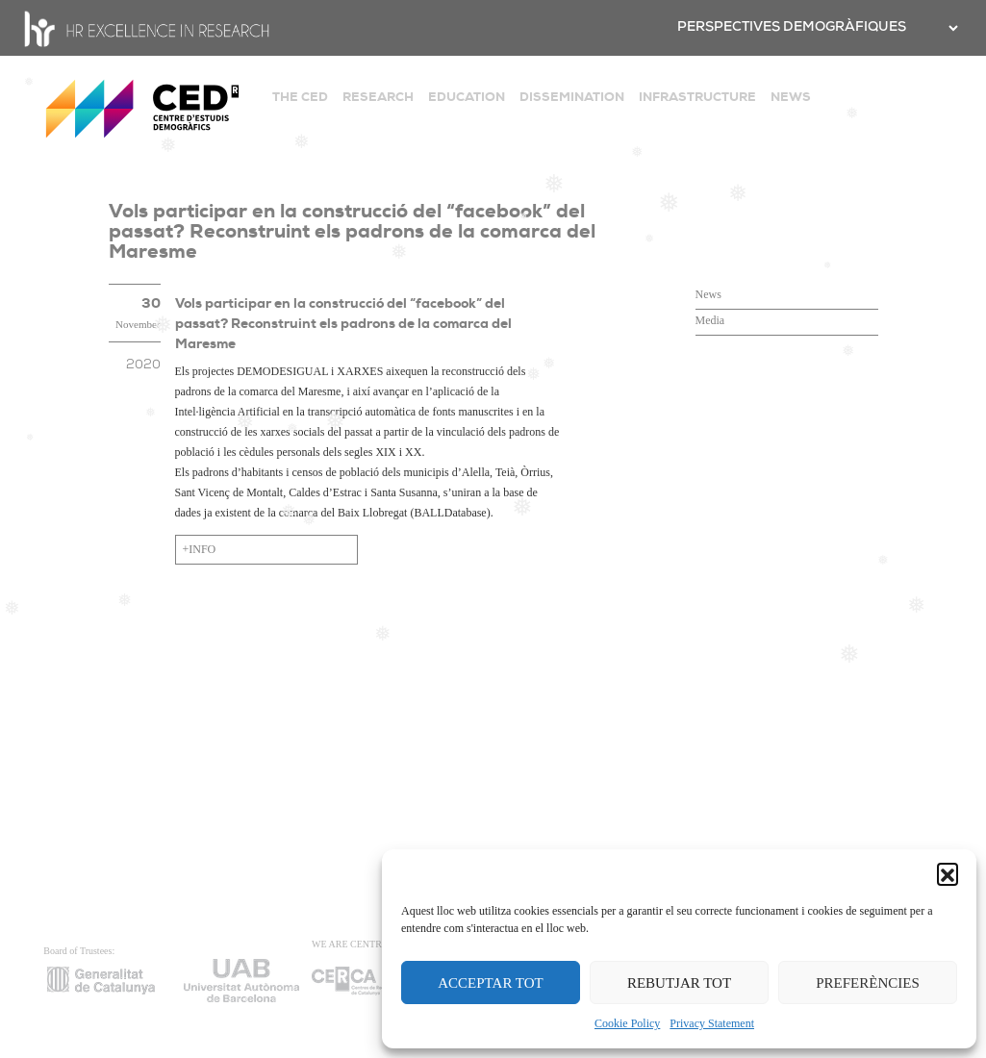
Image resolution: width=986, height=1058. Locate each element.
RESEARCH (378, 96)
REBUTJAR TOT (679, 983)
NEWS (791, 96)
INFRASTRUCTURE (697, 96)
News (708, 294)
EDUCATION (466, 96)
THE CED (300, 96)
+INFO (199, 549)
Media (710, 320)
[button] (947, 873)
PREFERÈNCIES (868, 983)
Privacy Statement (712, 1023)
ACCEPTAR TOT (491, 983)
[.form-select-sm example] (951, 28)
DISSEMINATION (571, 96)
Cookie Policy (627, 1023)
